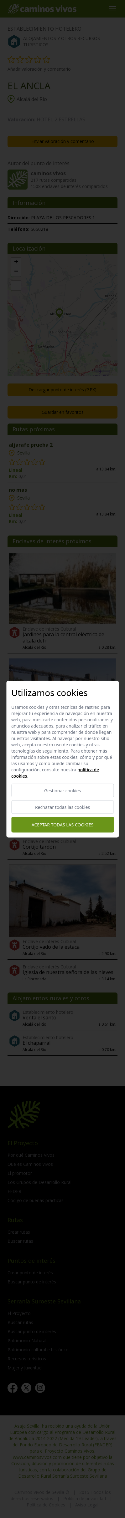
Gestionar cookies (62, 790)
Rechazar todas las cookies (62, 807)
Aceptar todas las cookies (62, 825)
